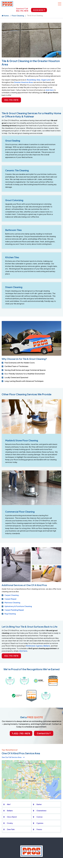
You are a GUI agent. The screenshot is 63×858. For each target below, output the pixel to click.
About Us (19, 840)
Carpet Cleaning (12, 595)
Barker (39, 750)
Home (5, 15)
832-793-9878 (22, 11)
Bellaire (47, 646)
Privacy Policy (30, 840)
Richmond (30, 646)
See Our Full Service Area (13, 739)
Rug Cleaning (10, 614)
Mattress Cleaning (12, 602)
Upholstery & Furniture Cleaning (18, 606)
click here (49, 90)
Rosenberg (31, 80)
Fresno (39, 775)
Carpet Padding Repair (14, 610)
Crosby (10, 768)
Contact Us (43, 715)
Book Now (39, 10)
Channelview (41, 756)
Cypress (39, 646)
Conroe (39, 762)
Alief (9, 750)
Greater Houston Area (23, 82)
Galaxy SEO (36, 844)
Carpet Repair (11, 599)
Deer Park (11, 775)
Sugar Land (45, 80)
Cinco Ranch (12, 762)
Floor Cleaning (18, 15)
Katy (38, 80)
